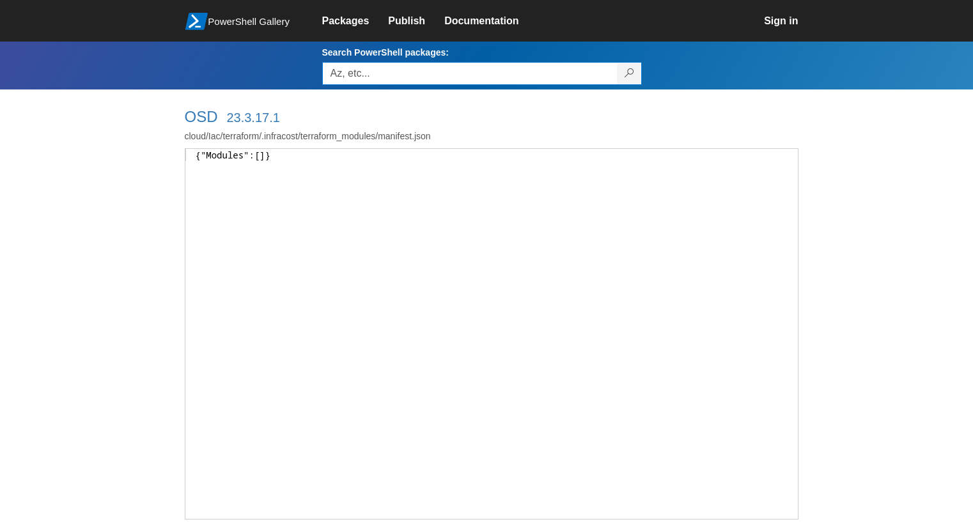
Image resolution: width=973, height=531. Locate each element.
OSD (201, 116)
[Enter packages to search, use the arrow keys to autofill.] (470, 73)
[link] (355, 21)
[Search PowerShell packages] (629, 73)
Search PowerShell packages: (385, 52)
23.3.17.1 (252, 118)
